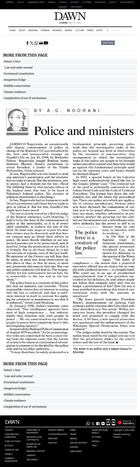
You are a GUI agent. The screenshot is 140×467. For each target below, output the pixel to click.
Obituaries (76, 7)
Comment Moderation (11, 459)
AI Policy (9, 446)
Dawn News (76, 451)
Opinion (45, 30)
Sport (99, 30)
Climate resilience (15, 92)
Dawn (72, 430)
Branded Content (36, 451)
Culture (79, 30)
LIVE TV (20, 2)
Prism (90, 30)
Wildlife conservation (17, 86)
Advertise (100, 2)
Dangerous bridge (15, 79)
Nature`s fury (12, 61)
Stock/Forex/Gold (57, 434)
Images (52, 2)
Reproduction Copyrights (34, 438)
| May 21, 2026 (69, 23)
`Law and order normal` (19, 67)
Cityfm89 (96, 437)
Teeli (94, 446)
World (68, 30)
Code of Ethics (13, 441)
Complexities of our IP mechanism (25, 98)
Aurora (75, 2)
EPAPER (9, 2)
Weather (52, 439)
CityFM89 (86, 2)
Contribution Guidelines (12, 435)
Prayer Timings (56, 430)
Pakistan (33, 30)
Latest (22, 30)
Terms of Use (12, 450)
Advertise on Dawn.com (33, 445)
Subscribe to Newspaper (33, 431)
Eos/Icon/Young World (100, 431)
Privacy (9, 454)
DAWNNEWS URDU (36, 2)
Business (57, 30)
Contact (9, 430)
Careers (62, 7)
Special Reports (78, 443)
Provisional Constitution (19, 73)
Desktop (52, 443)
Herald (63, 2)
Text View (108, 43)
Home (13, 30)
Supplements (127, 2)
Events (112, 2)
